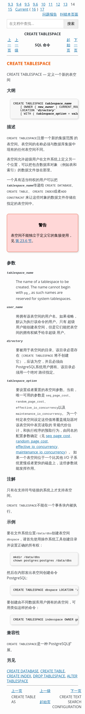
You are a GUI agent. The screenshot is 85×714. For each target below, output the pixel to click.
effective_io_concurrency (36, 447)
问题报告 (49, 14)
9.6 (35, 4)
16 (34, 9)
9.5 (27, 4)
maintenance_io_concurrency (40, 453)
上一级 (16, 45)
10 (43, 4)
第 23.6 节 (23, 241)
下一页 (76, 45)
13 (65, 4)
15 (10, 9)
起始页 (68, 45)
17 (42, 9)
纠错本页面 (69, 14)
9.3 (10, 4)
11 (51, 4)
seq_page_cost (58, 436)
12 (58, 4)
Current (21, 9)
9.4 (19, 4)
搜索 (71, 24)
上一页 (9, 45)
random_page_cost (32, 442)
